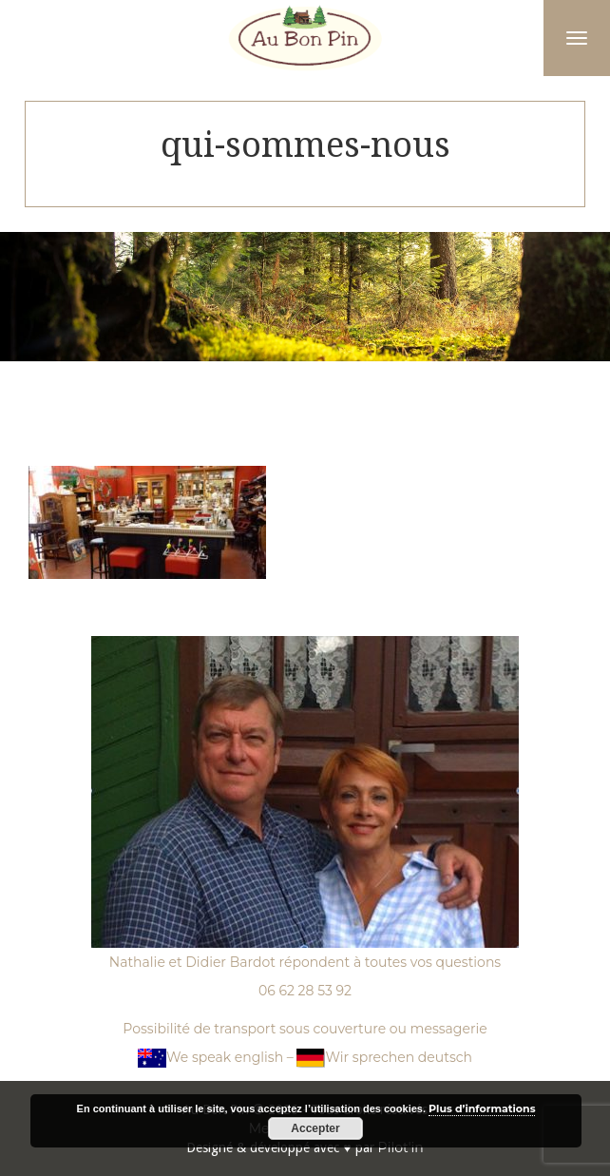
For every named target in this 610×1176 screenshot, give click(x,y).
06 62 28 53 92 (305, 990)
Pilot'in (401, 1147)
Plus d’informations (482, 1108)
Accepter (315, 1128)
